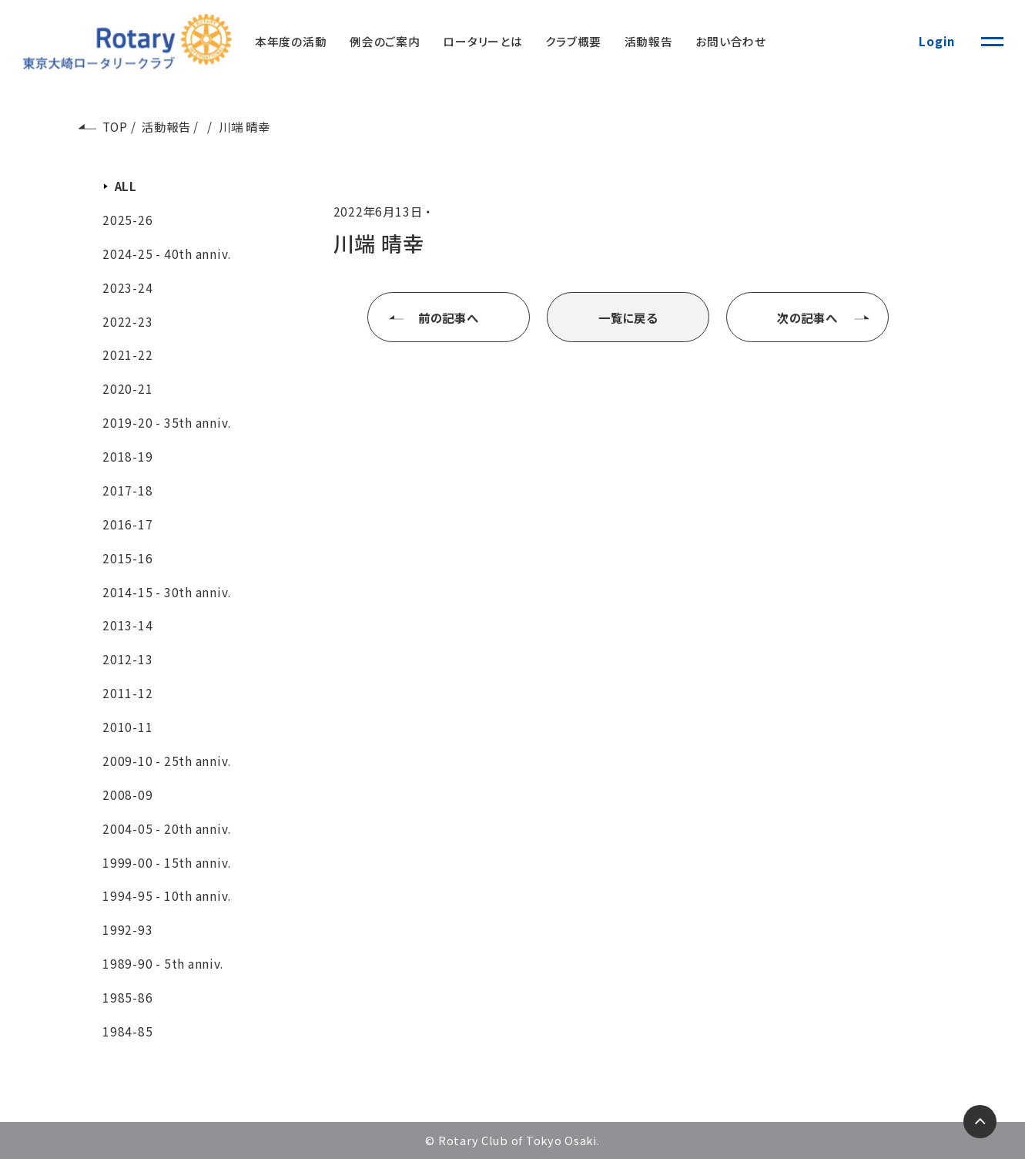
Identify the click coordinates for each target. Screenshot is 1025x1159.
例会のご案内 (385, 41)
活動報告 (649, 41)
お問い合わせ (730, 41)
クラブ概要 (573, 41)
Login (937, 40)
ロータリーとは (482, 41)
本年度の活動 (291, 41)
